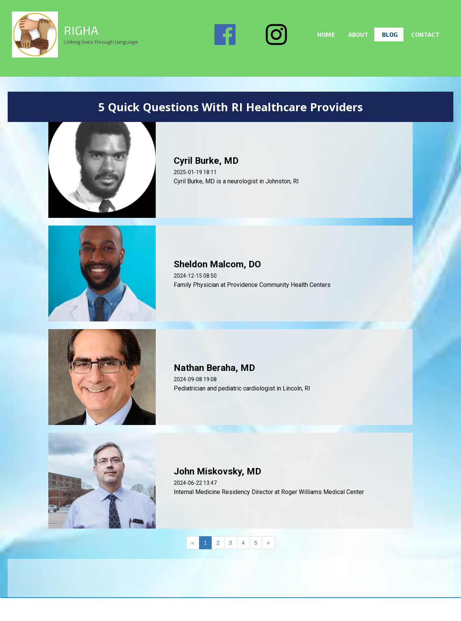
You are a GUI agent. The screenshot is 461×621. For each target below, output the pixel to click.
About (358, 34)
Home (326, 34)
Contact (425, 34)
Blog (390, 34)
